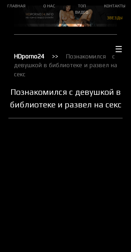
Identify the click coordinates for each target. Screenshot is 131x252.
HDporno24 (29, 56)
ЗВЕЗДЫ (115, 17)
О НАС (49, 6)
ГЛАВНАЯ (16, 6)
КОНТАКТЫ (114, 6)
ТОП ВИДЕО (81, 9)
